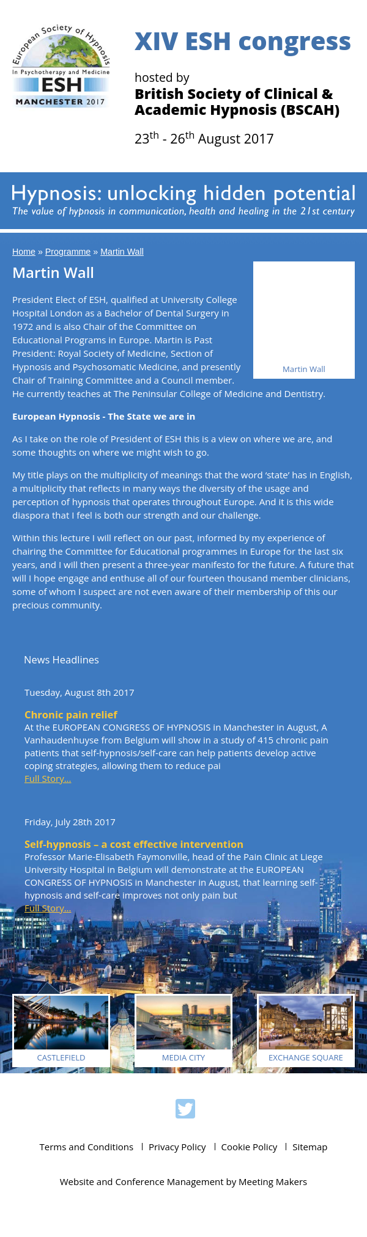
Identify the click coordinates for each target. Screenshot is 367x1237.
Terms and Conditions (87, 1146)
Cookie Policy (249, 1146)
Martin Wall (122, 252)
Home (23, 252)
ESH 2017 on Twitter (185, 1110)
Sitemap (309, 1146)
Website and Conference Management (142, 1181)
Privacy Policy (177, 1146)
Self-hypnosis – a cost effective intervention (133, 844)
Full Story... (47, 778)
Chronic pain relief (70, 714)
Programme (68, 252)
